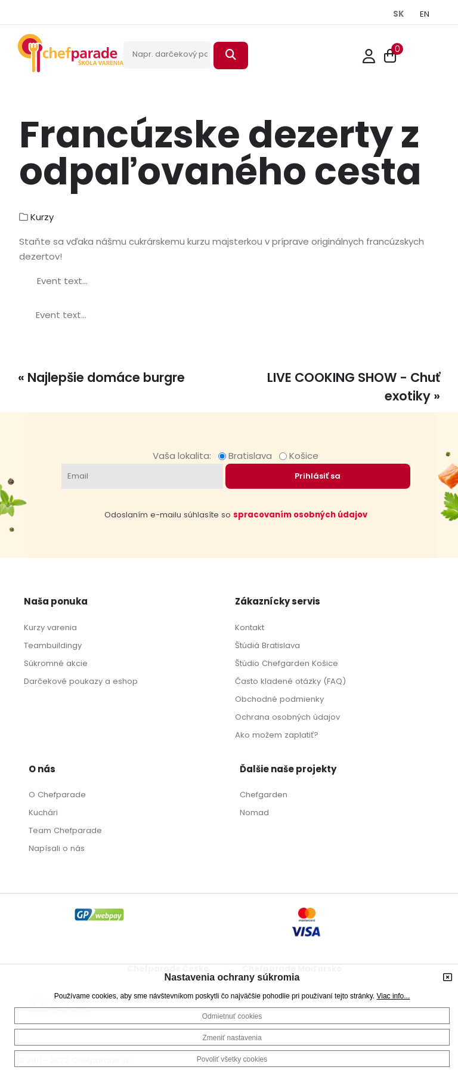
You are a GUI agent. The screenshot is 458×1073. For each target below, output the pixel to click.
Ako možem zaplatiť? (276, 735)
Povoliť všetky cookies (232, 1059)
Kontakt (249, 627)
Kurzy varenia (50, 627)
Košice (298, 455)
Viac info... (393, 996)
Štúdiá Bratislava (267, 645)
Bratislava (247, 455)
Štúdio (247, 663)
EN (424, 14)
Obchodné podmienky (279, 699)
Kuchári (43, 812)
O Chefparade (57, 794)
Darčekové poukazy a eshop (81, 681)
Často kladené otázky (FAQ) (290, 681)
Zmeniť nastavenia (231, 1038)
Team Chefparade (65, 830)
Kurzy (42, 217)
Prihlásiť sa (318, 476)
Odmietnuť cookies (232, 1016)
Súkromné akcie (56, 663)
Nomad (254, 812)
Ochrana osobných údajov (287, 717)
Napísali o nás (57, 848)
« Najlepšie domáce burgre (101, 377)
